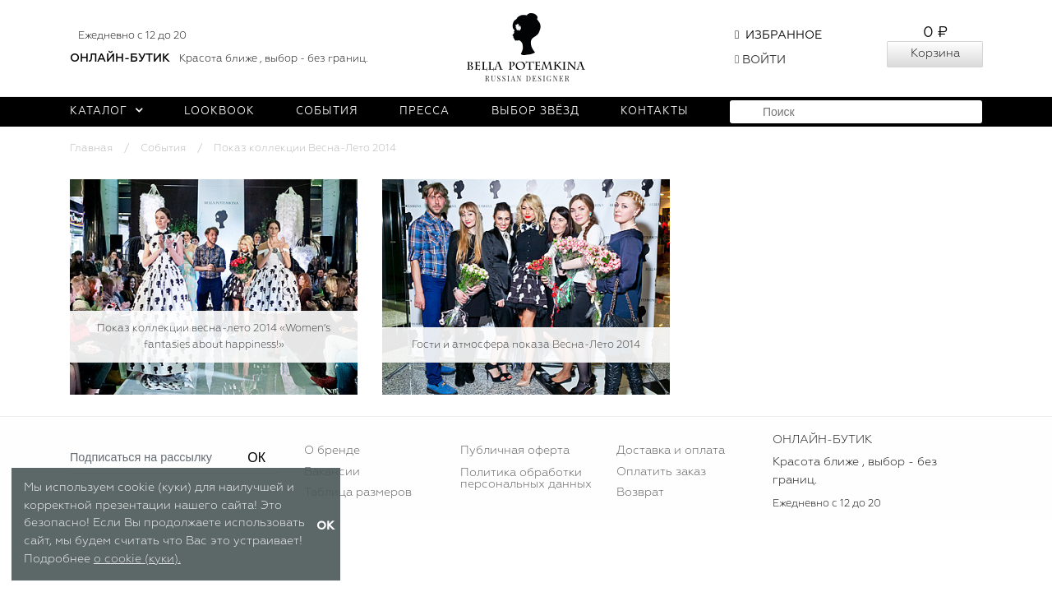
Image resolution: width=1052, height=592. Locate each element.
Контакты (655, 111)
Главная (91, 148)
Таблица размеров (358, 492)
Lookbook (219, 111)
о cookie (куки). (137, 559)
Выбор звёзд (535, 111)
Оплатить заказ (661, 472)
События (327, 111)
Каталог (106, 111)
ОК (256, 458)
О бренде (332, 450)
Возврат (640, 492)
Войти (760, 60)
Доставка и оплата (670, 450)
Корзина (935, 53)
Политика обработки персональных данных (526, 478)
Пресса (424, 111)
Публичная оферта (515, 450)
